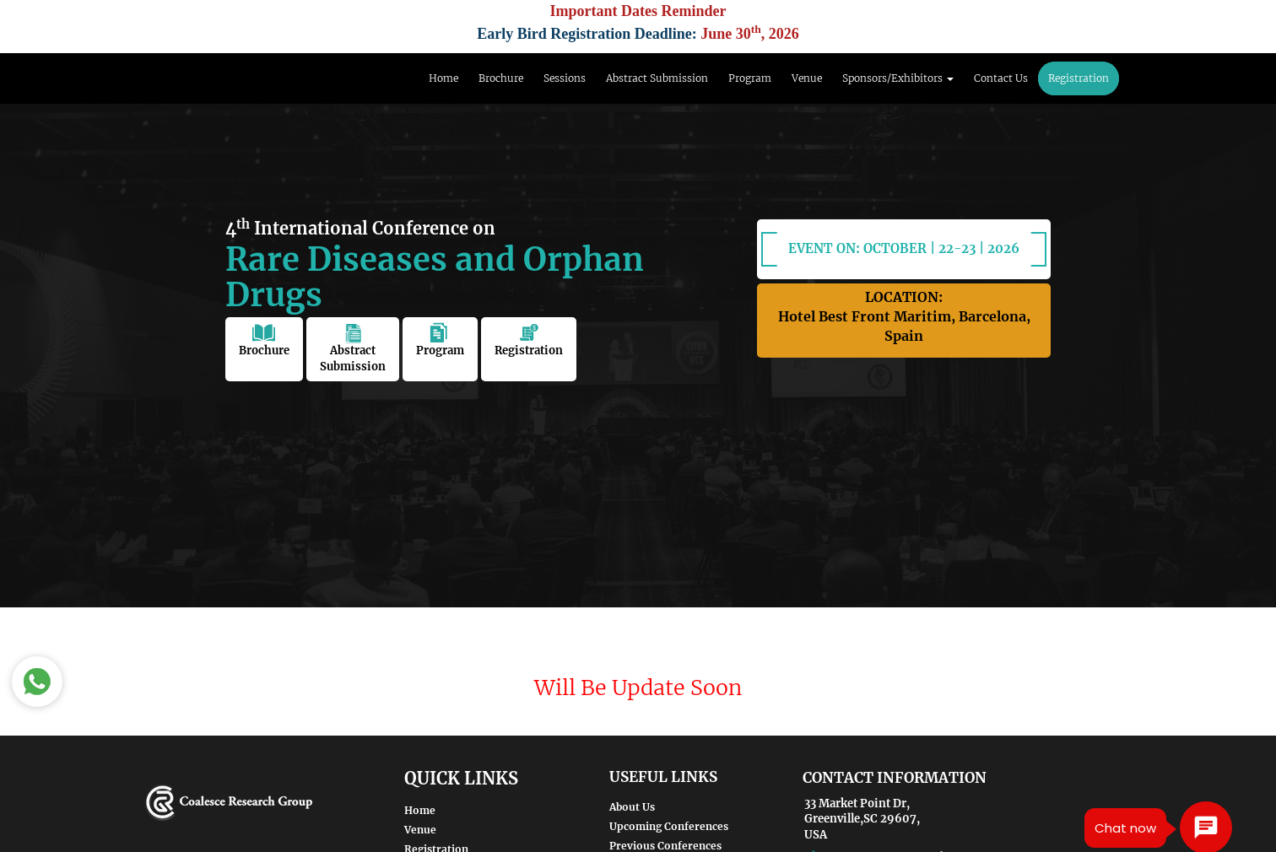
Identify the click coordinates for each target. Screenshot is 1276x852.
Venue (807, 78)
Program (749, 78)
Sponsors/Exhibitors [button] (898, 78)
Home (443, 78)
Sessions (564, 78)
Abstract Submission (657, 78)
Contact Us (1001, 78)
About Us (632, 807)
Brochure (500, 78)
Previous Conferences (665, 845)
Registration (1078, 78)
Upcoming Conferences (668, 826)
